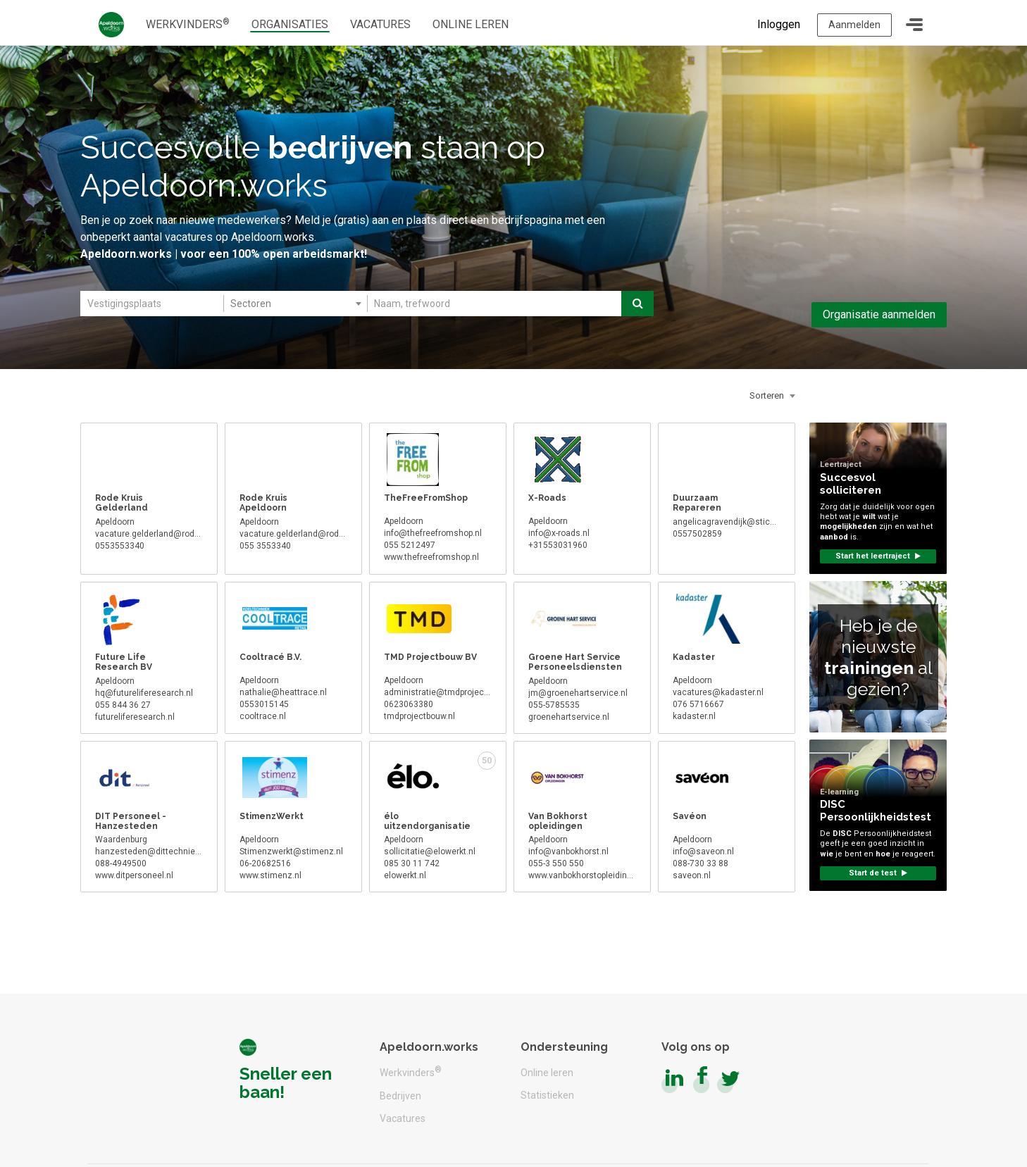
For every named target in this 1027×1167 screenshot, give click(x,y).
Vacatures (402, 1118)
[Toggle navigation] (914, 22)
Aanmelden (853, 22)
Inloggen (775, 22)
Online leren (547, 1072)
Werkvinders (411, 1071)
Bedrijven (400, 1096)
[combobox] (294, 309)
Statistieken (547, 1095)
